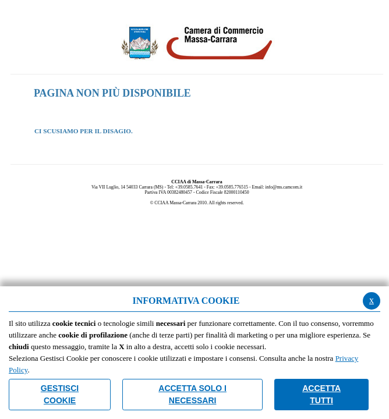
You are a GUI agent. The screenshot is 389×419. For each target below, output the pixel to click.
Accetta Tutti (321, 394)
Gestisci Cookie (60, 394)
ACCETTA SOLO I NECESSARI (192, 394)
